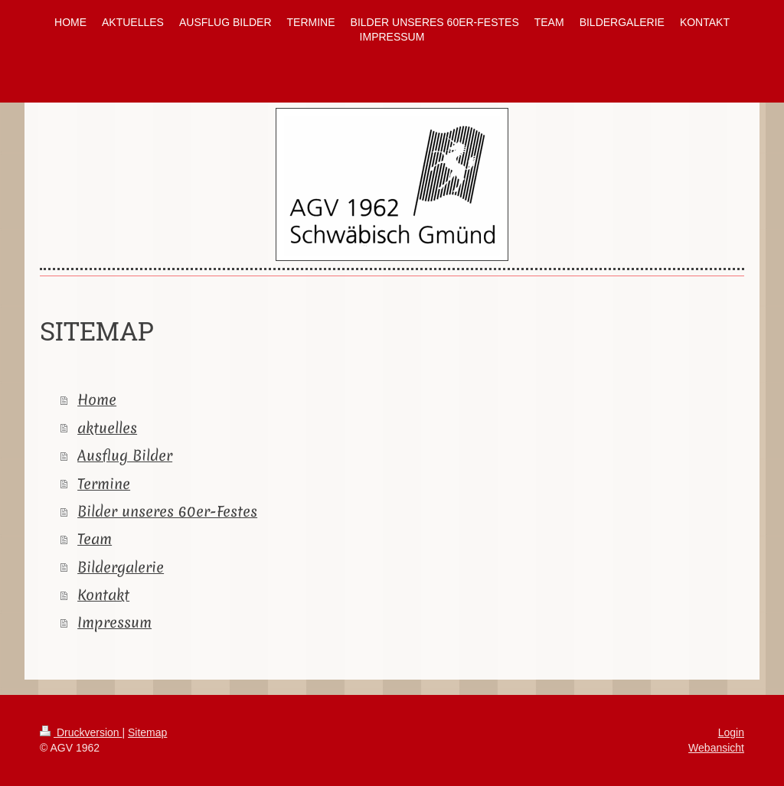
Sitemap (147, 732)
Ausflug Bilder (124, 455)
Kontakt (103, 595)
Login (731, 732)
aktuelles (107, 428)
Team (94, 539)
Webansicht (716, 748)
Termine (103, 484)
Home (96, 399)
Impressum (114, 622)
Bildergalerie (120, 567)
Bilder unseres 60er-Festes (167, 511)
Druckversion (81, 732)
